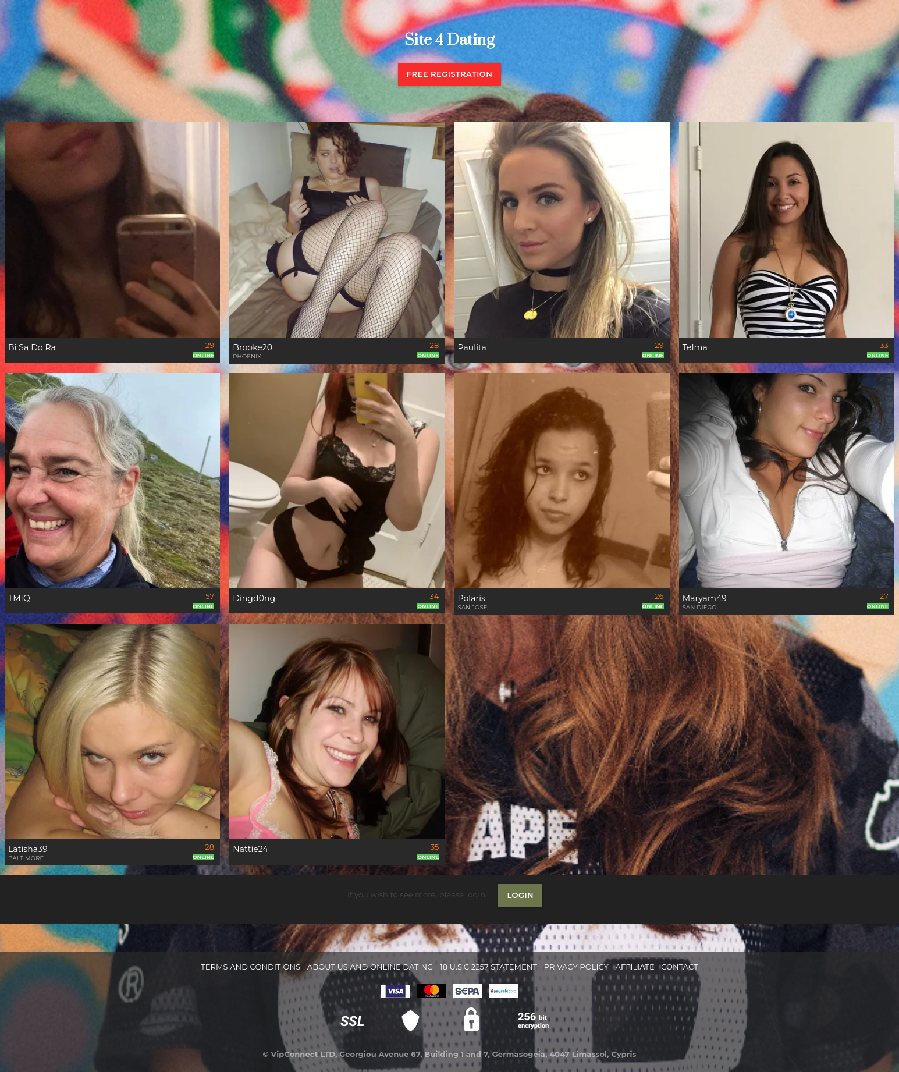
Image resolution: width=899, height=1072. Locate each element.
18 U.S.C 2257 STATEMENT (488, 966)
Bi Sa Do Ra (32, 347)
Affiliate (634, 966)
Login (520, 895)
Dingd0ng (254, 598)
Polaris (471, 598)
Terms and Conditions (250, 966)
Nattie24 (250, 849)
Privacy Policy (576, 966)
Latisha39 (28, 849)
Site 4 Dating (449, 40)
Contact (679, 966)
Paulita (472, 347)
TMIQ (19, 598)
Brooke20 (252, 347)
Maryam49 (705, 598)
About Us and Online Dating (370, 966)
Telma (695, 347)
